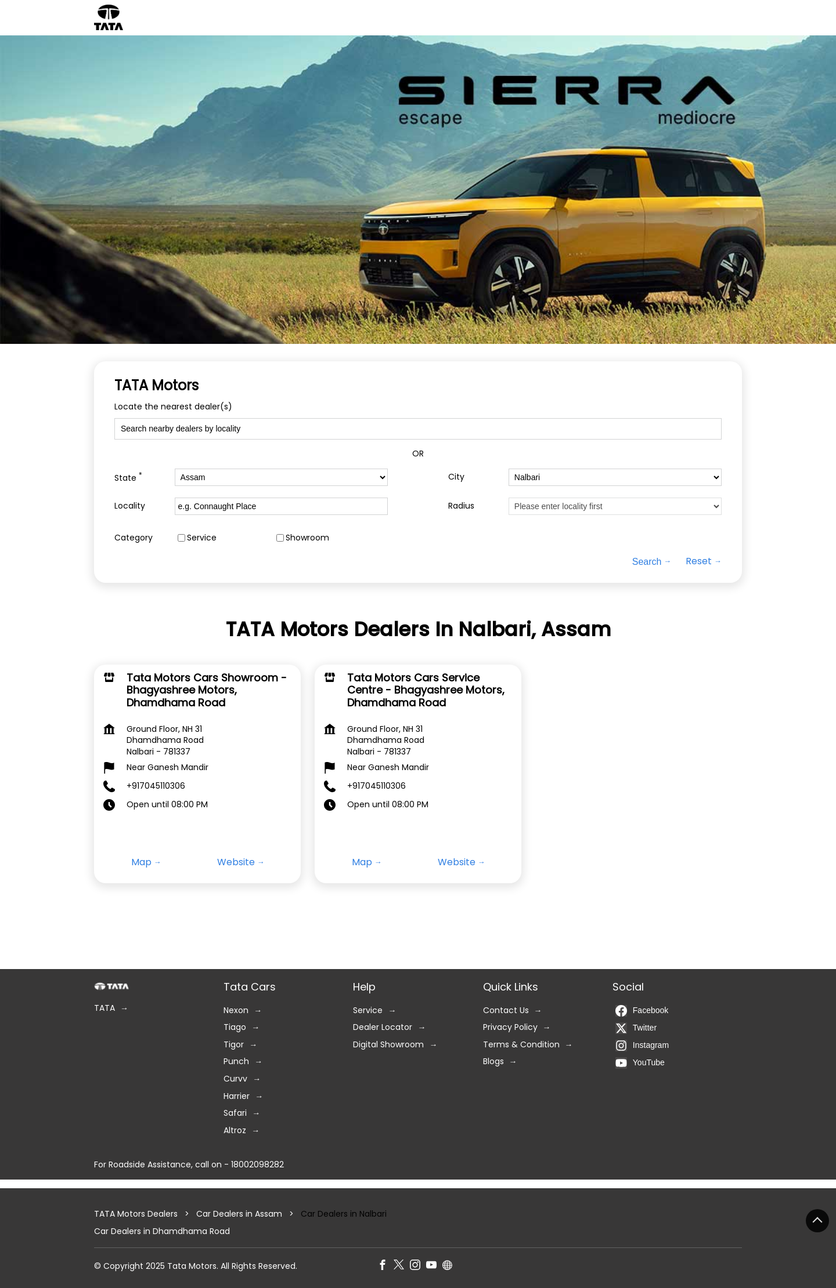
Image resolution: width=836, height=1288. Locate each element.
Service (202, 537)
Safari (235, 1113)
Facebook (641, 1011)
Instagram (642, 1045)
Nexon (236, 1010)
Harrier (237, 1096)
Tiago (235, 1027)
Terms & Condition (521, 1044)
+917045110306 (156, 786)
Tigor (234, 1044)
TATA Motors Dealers (137, 1214)
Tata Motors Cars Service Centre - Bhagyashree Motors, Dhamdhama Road (426, 689)
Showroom (307, 537)
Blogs (493, 1061)
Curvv (235, 1078)
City (456, 476)
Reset (699, 561)
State (128, 477)
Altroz (235, 1130)
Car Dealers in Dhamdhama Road (162, 1230)
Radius (461, 505)
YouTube (640, 1063)
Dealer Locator (382, 1027)
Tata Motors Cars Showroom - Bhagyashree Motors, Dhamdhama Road (207, 689)
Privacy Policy (510, 1027)
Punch (236, 1061)
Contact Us (506, 1010)
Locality (129, 505)
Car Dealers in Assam (239, 1214)
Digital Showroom (388, 1044)
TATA (104, 1008)
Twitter (636, 1028)
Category (133, 537)
